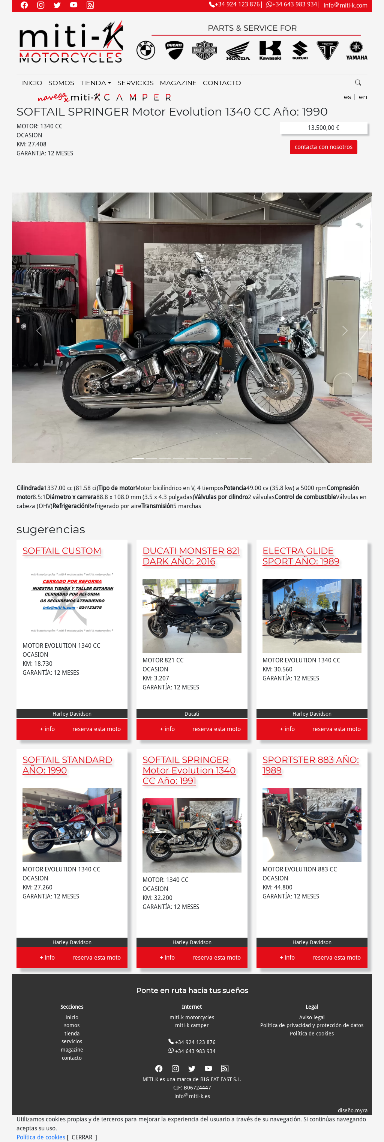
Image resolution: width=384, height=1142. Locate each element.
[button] (39, 331)
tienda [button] (93, 83)
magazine (178, 83)
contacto (222, 83)
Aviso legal (312, 1017)
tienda (72, 1034)
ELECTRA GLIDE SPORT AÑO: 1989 (300, 556)
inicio (31, 83)
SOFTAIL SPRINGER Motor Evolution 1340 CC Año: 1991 (189, 770)
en (363, 97)
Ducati (192, 714)
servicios (135, 83)
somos (61, 83)
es (347, 97)
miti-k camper (192, 1025)
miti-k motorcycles (192, 1017)
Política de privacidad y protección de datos (311, 1025)
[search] (358, 83)
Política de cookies (312, 1034)
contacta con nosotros (323, 146)
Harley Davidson (72, 714)
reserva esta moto (96, 729)
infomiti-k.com (346, 5)
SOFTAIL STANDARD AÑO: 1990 (67, 765)
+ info (47, 729)
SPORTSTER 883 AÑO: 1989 (310, 765)
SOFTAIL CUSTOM (61, 550)
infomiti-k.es (192, 1096)
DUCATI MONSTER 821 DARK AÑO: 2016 (191, 556)
